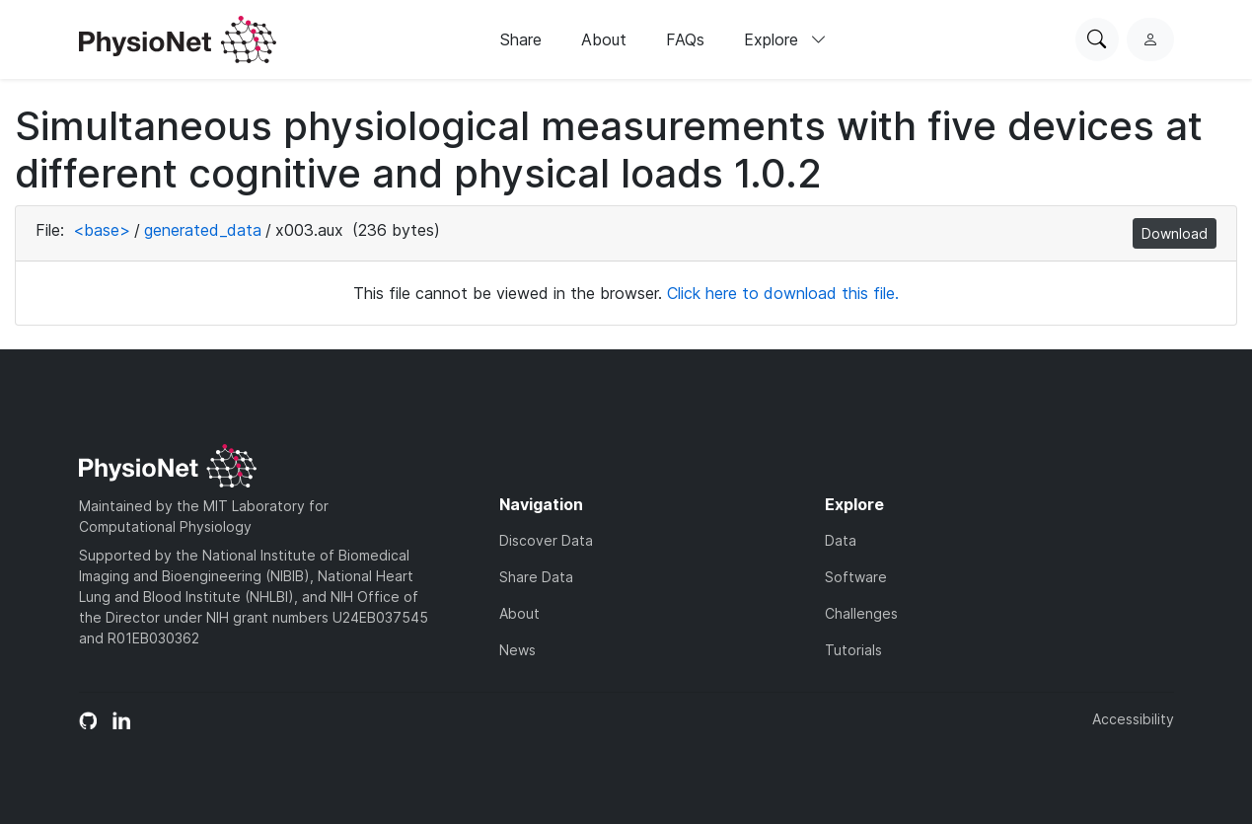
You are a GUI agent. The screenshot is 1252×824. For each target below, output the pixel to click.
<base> (101, 230)
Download (1175, 233)
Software (856, 576)
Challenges (861, 613)
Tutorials (853, 649)
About (603, 39)
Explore (785, 39)
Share (521, 39)
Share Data (536, 576)
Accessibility (1133, 719)
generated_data (202, 230)
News (517, 649)
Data (840, 540)
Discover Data (546, 540)
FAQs (685, 39)
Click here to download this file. (783, 293)
